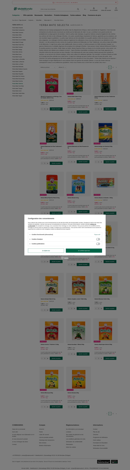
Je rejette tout (46, 250)
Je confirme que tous (84, 250)
